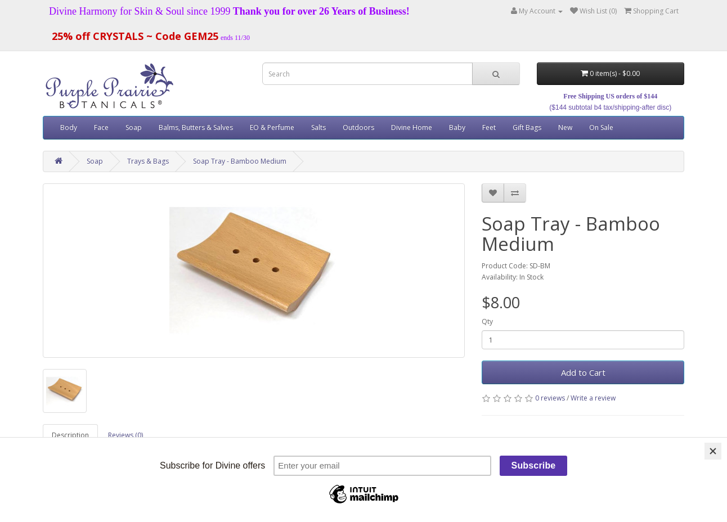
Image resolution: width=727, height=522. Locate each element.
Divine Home (411, 127)
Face (101, 127)
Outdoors (358, 127)
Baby (457, 127)
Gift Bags (527, 127)
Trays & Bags (148, 161)
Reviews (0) (125, 435)
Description (70, 435)
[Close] (712, 451)
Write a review (593, 398)
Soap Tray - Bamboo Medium (239, 161)
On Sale (601, 127)
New (565, 127)
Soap (133, 127)
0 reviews (550, 398)
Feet (489, 127)
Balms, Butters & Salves (196, 127)
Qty (487, 321)
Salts (318, 127)
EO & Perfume (272, 127)
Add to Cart (583, 372)
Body (68, 127)
